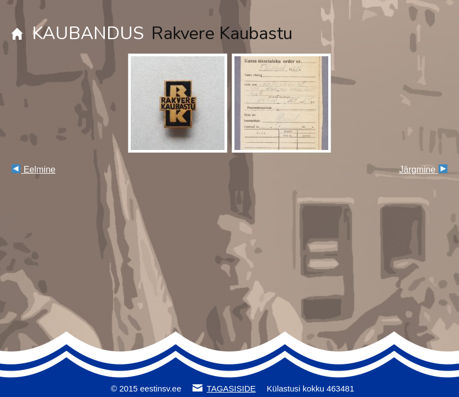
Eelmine (33, 169)
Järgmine (423, 169)
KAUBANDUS (88, 33)
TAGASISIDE (231, 388)
